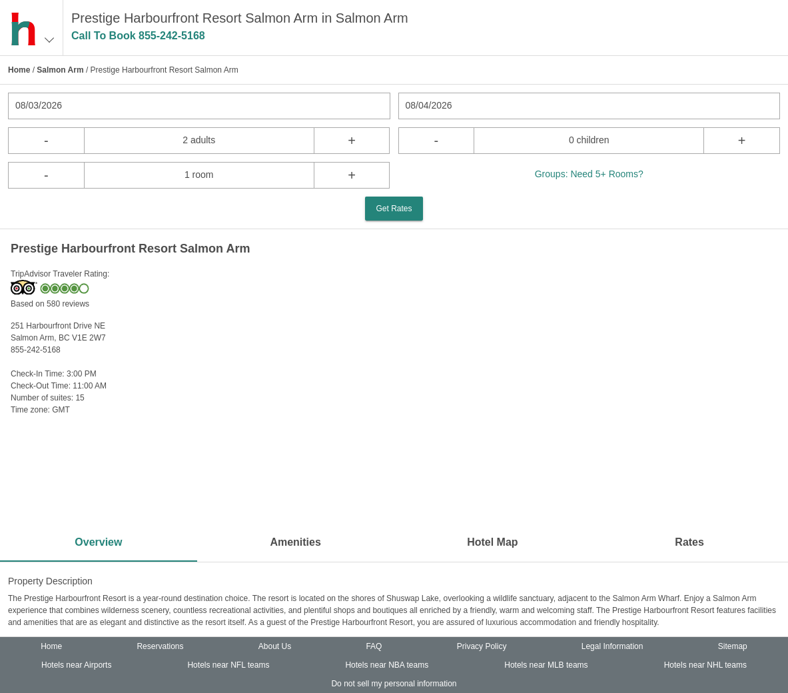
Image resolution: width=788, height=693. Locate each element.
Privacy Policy (482, 646)
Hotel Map (492, 542)
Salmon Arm (60, 70)
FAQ (374, 646)
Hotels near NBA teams (386, 665)
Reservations (160, 646)
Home (19, 70)
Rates (689, 542)
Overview (98, 542)
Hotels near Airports (76, 665)
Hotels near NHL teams (705, 665)
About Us (274, 646)
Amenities (295, 542)
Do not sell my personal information (393, 683)
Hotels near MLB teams (546, 665)
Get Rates (394, 208)
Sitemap (732, 646)
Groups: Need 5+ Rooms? (589, 174)
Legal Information (612, 646)
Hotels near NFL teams (228, 665)
